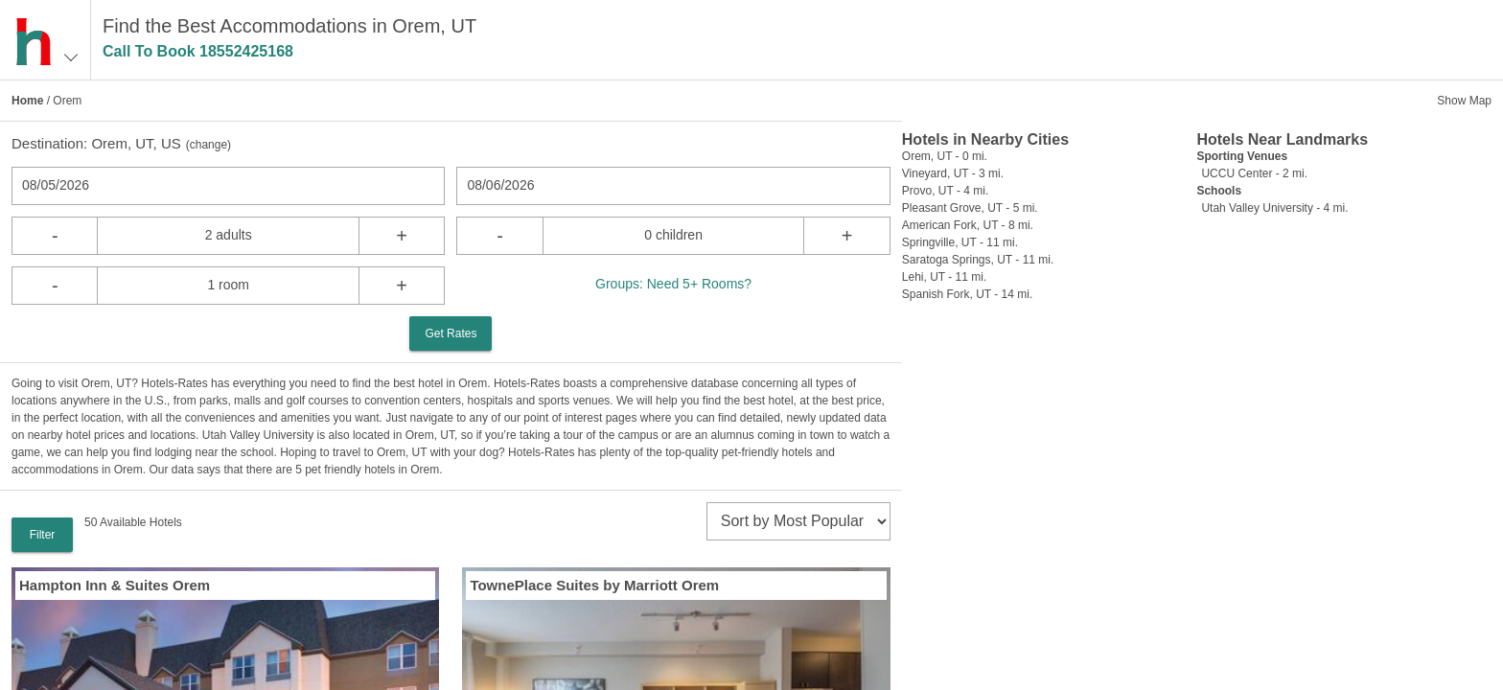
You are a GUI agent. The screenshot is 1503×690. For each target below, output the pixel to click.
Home (27, 100)
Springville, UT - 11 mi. (960, 242)
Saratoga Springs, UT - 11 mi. (978, 259)
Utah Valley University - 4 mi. (1274, 208)
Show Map (1464, 100)
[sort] (798, 521)
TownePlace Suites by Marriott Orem (594, 585)
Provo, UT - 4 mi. (945, 190)
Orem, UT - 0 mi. (944, 156)
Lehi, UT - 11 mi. (944, 277)
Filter (43, 534)
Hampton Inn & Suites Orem (114, 585)
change (208, 144)
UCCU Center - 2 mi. (1254, 173)
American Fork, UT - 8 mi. (967, 225)
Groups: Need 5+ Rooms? (673, 283)
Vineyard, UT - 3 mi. (953, 173)
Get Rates (450, 333)
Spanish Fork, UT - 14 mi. (967, 294)
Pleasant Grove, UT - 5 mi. (970, 208)
